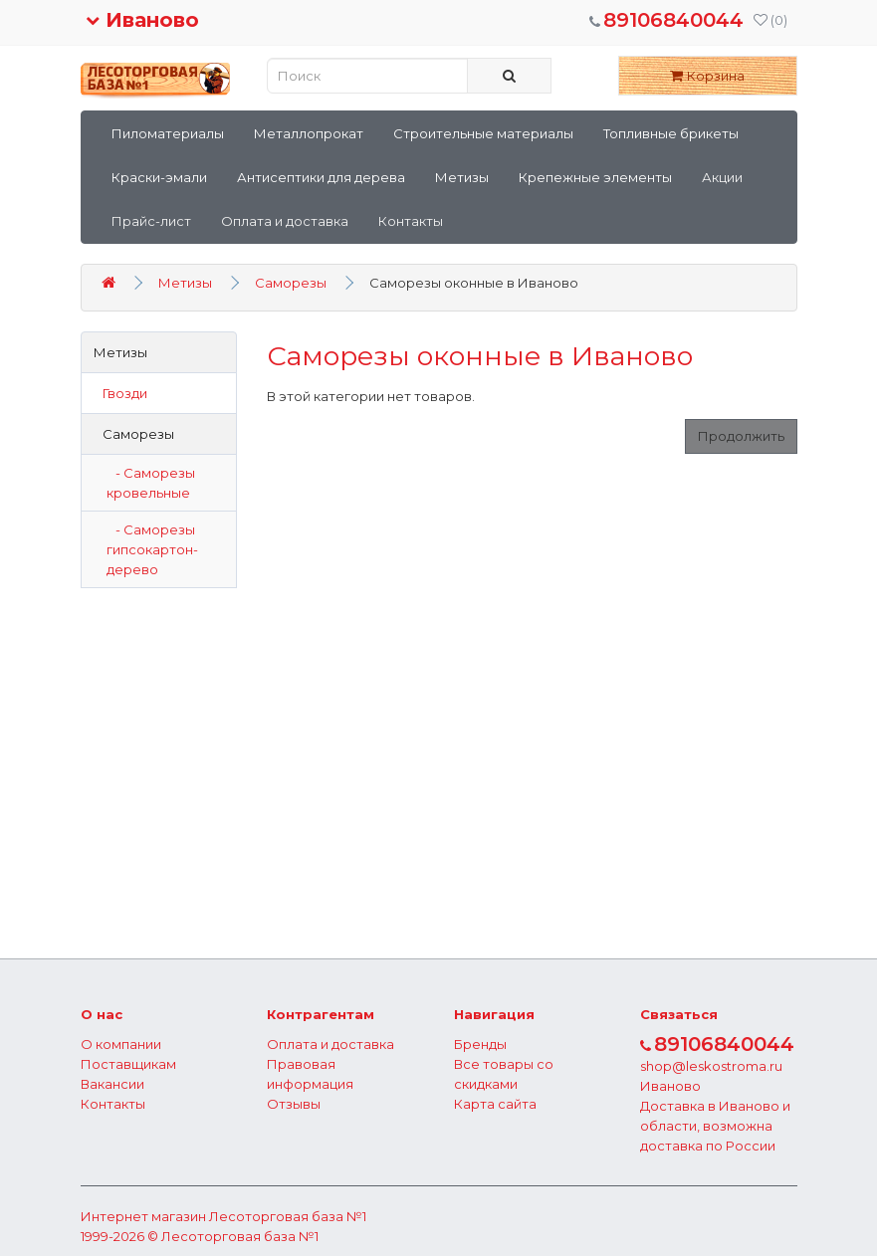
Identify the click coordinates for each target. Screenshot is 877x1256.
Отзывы (294, 1104)
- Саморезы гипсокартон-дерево (152, 549)
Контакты (410, 221)
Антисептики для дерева (321, 177)
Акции (722, 177)
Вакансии (112, 1084)
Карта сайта (495, 1104)
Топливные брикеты (671, 133)
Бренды (480, 1044)
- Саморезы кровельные (151, 483)
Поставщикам (128, 1064)
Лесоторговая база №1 (287, 1216)
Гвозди (120, 393)
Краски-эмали (159, 177)
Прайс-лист (151, 221)
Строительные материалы (483, 133)
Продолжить (741, 436)
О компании (121, 1044)
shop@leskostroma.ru (711, 1066)
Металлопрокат (308, 133)
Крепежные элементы (595, 177)
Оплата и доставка (284, 221)
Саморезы (291, 283)
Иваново (142, 20)
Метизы (462, 177)
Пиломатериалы (167, 133)
